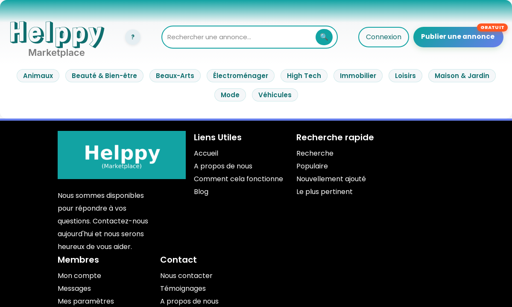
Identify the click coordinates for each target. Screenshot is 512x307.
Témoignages (183, 288)
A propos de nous (223, 166)
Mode (230, 94)
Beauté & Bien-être (104, 75)
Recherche (315, 153)
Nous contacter (186, 276)
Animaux (38, 75)
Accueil (206, 153)
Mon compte (79, 276)
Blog (201, 192)
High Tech (304, 75)
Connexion (386, 37)
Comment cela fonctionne (238, 179)
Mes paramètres (86, 301)
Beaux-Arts (175, 75)
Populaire (312, 166)
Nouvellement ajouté (331, 179)
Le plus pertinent (324, 192)
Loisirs (405, 75)
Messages (74, 288)
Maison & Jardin (462, 75)
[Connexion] (132, 37)
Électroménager (240, 75)
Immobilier (358, 75)
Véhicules (275, 94)
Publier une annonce (458, 36)
